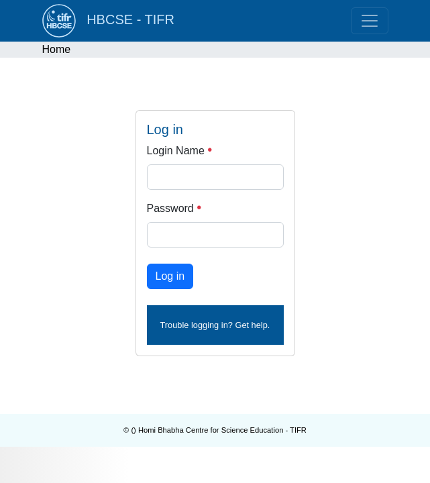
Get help (251, 325)
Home (56, 49)
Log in (170, 276)
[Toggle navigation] (369, 20)
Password (174, 208)
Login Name (180, 150)
